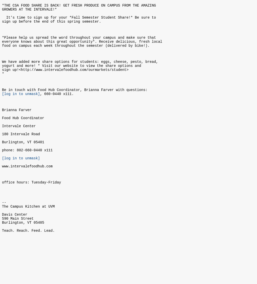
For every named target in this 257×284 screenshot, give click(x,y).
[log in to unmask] (21, 111)
